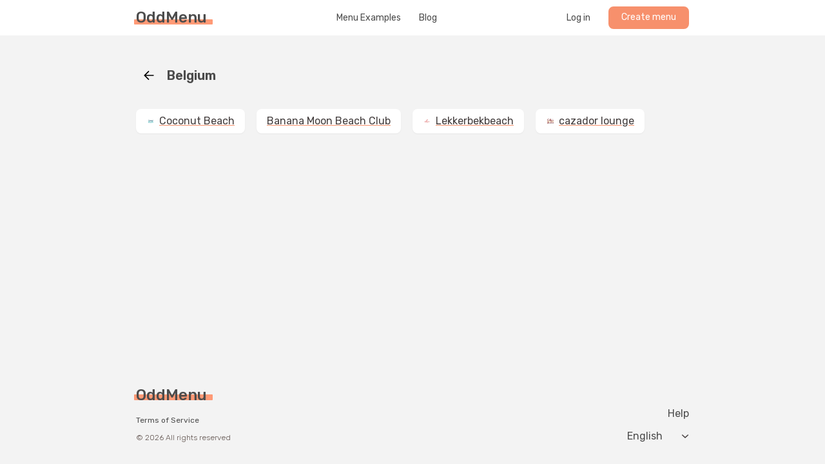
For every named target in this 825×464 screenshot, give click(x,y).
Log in (578, 18)
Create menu (648, 17)
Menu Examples (368, 18)
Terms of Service (167, 420)
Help (678, 414)
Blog (428, 18)
